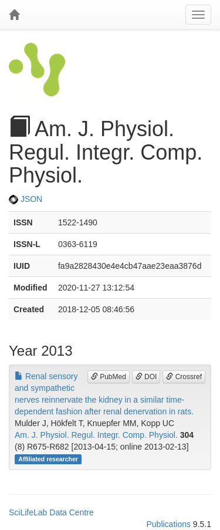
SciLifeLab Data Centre (51, 512)
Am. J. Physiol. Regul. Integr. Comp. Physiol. (96, 435)
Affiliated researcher (48, 459)
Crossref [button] (184, 377)
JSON (25, 199)
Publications (168, 524)
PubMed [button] (108, 377)
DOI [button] (146, 377)
